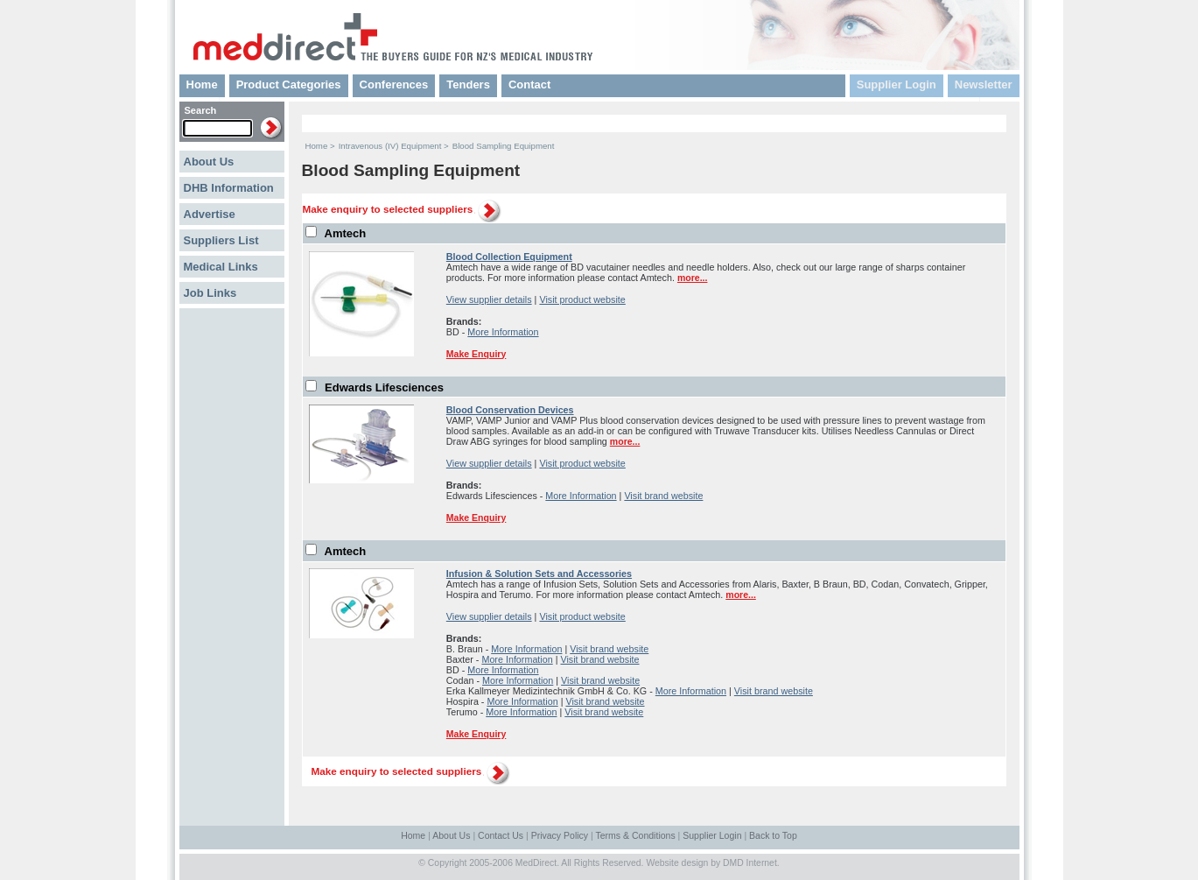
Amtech (346, 233)
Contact (529, 84)
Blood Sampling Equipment (503, 146)
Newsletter (983, 84)
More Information (502, 332)
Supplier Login (896, 84)
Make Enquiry (476, 353)
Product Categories (288, 84)
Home (202, 84)
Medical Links (221, 266)
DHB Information (229, 187)
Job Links (210, 292)
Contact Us (500, 835)
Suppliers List (221, 240)
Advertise (209, 214)
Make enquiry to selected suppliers (388, 209)
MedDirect (536, 863)
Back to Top (773, 835)
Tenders (468, 84)
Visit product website (582, 299)
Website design (677, 863)
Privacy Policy (559, 835)
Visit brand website (663, 495)
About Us (209, 161)
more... (692, 277)
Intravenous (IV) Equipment (390, 146)
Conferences (394, 84)
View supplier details (489, 299)
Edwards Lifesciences (384, 387)
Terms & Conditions (636, 835)
